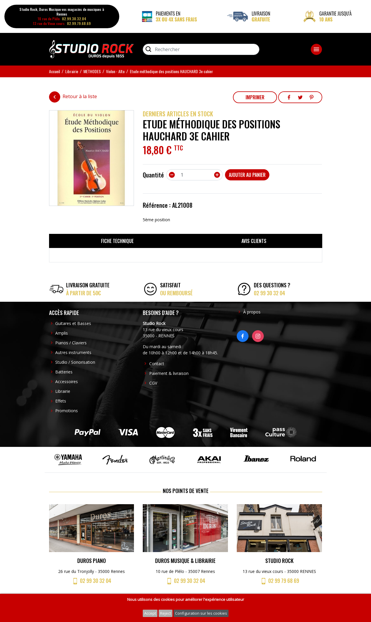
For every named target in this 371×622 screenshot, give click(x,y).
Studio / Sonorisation (75, 362)
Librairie (62, 391)
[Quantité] (194, 174)
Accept (150, 613)
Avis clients (253, 240)
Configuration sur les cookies (201, 613)
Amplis (61, 333)
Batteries (64, 372)
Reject (165, 613)
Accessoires (66, 381)
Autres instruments (73, 352)
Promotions (66, 410)
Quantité (153, 174)
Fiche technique (117, 240)
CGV (153, 383)
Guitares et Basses (73, 323)
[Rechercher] (201, 49)
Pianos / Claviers (71, 343)
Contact (156, 363)
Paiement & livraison (169, 373)
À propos (252, 312)
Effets (60, 401)
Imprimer (255, 97)
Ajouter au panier (247, 174)
